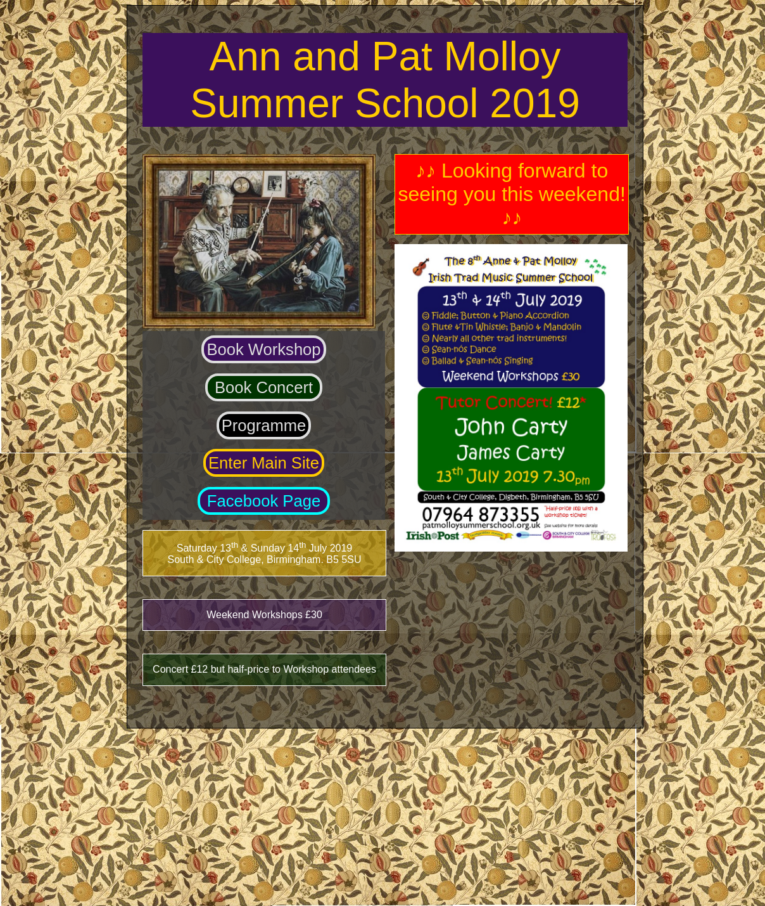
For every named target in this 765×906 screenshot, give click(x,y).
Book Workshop (263, 349)
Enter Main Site (263, 463)
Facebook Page (264, 501)
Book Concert (263, 387)
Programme (264, 425)
